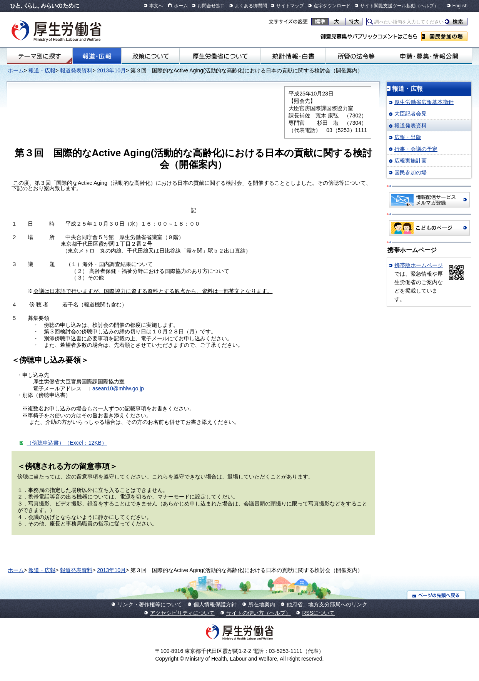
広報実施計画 (410, 160)
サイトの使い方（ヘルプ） (258, 613)
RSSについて (318, 613)
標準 (320, 21)
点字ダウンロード (332, 5)
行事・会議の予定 (415, 149)
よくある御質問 (251, 5)
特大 (353, 21)
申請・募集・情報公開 (429, 56)
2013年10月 (111, 70)
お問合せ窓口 (211, 5)
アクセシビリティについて (182, 613)
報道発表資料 (76, 70)
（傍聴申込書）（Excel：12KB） (67, 443)
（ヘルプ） (427, 5)
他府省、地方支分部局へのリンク (327, 604)
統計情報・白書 (293, 56)
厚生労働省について (220, 56)
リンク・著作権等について (149, 604)
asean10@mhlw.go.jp (118, 388)
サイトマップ (290, 5)
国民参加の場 (444, 36)
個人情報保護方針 (215, 604)
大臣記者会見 (410, 113)
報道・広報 (97, 56)
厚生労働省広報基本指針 (424, 102)
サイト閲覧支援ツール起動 (388, 5)
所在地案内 (261, 604)
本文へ (156, 5)
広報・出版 (407, 137)
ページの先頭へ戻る (436, 595)
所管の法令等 (356, 56)
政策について (150, 56)
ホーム (181, 5)
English (459, 5)
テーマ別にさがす (39, 56)
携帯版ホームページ (418, 265)
